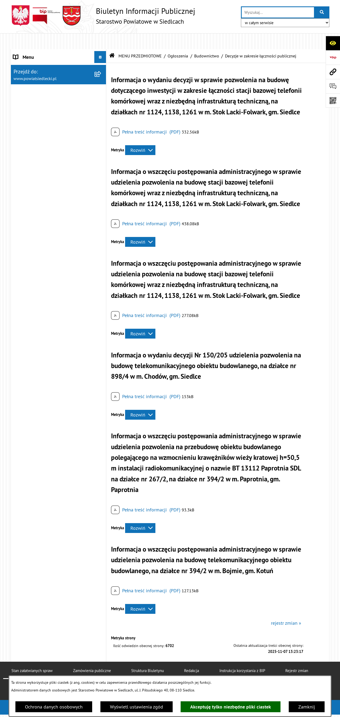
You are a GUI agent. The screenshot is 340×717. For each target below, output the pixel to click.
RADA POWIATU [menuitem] (29, 77)
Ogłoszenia (178, 40)
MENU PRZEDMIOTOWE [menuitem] (37, 113)
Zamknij (306, 707)
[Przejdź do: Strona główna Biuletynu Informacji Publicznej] (112, 40)
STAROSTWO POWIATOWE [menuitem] (40, 53)
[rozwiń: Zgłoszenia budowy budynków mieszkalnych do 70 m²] (101, 296)
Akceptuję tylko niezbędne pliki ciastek (230, 707)
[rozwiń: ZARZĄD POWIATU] (101, 89)
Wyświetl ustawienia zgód (136, 707)
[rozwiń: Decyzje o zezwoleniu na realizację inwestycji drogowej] (101, 318)
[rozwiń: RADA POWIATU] (101, 77)
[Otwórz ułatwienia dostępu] (333, 43)
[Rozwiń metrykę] (140, 134)
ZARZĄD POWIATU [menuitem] (32, 89)
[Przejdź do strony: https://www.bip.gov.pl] (333, 57)
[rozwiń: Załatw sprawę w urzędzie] (101, 128)
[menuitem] (58, 128)
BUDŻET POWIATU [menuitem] (32, 101)
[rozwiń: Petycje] (101, 493)
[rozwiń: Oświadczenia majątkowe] (101, 524)
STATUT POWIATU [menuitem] (31, 65)
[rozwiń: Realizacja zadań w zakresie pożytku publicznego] (101, 409)
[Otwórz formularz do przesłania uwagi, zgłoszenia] (333, 86)
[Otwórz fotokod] (333, 100)
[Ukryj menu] (100, 41)
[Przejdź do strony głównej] (103, 15)
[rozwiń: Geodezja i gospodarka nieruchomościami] (101, 364)
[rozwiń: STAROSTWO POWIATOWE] (101, 53)
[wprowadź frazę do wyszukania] (278, 12)
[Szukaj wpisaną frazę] (322, 12)
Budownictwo (206, 40)
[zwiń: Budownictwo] (101, 221)
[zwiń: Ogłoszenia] (101, 190)
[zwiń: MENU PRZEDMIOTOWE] (101, 113)
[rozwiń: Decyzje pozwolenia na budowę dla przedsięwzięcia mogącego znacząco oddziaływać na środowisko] (101, 236)
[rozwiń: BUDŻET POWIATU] (101, 101)
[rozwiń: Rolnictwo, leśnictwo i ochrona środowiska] (101, 386)
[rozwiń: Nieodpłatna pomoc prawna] (101, 144)
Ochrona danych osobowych (54, 707)
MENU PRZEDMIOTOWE (140, 40)
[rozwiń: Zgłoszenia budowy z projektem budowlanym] (101, 273)
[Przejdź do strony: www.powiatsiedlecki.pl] (333, 72)
